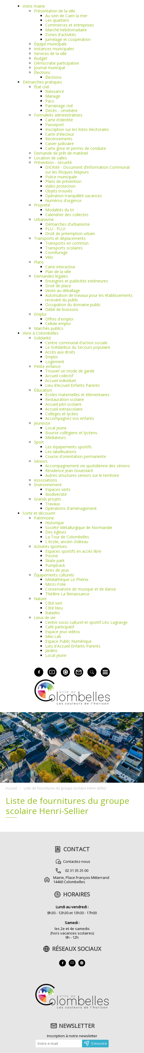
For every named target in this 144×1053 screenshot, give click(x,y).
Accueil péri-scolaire (63, 404)
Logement (54, 361)
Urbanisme (44, 219)
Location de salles (50, 158)
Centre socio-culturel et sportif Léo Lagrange (86, 622)
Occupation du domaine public (73, 304)
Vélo (49, 257)
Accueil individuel (60, 380)
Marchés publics (48, 328)
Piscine (51, 555)
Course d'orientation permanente (75, 456)
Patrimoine (44, 518)
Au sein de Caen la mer (66, 15)
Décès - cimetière (61, 110)
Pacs (49, 101)
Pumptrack (55, 565)
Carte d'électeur (59, 134)
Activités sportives (50, 546)
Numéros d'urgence (63, 200)
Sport (39, 442)
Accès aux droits (60, 352)
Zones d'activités (60, 34)
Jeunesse (42, 423)
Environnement (48, 484)
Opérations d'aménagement (71, 508)
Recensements (58, 138)
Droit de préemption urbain (70, 233)
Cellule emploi (58, 323)
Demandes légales (51, 276)
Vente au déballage (62, 290)
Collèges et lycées (61, 413)
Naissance (54, 91)
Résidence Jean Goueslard (69, 470)
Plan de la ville (58, 271)
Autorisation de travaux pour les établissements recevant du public (89, 298)
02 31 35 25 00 (76, 870)
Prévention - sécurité (53, 162)
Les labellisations (60, 451)
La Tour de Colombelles (67, 536)
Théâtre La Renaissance (67, 593)
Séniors (41, 461)
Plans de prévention (63, 181)
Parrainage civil (59, 105)
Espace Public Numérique (68, 641)
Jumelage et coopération (68, 39)
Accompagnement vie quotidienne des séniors (87, 465)
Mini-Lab (53, 636)
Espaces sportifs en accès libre (73, 551)
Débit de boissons (61, 309)
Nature (40, 598)
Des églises (55, 532)
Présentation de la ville (54, 11)
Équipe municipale (50, 44)
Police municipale (61, 176)
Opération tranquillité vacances (73, 195)
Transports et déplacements (60, 238)
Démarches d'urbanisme (67, 224)
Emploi (40, 314)
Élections (42, 72)
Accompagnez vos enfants (69, 418)
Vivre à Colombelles (41, 333)
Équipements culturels (54, 575)
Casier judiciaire (59, 143)
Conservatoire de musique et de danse (80, 589)
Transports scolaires (64, 248)
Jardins (51, 650)
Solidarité (42, 338)
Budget (40, 58)
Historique (54, 522)
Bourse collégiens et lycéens (71, 432)
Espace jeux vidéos (62, 631)
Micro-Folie (55, 584)
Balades (52, 612)
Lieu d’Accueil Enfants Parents (72, 385)
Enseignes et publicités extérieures (76, 281)
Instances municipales (54, 48)
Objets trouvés (58, 191)
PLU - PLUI (55, 228)
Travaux (52, 503)
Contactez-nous (76, 861)
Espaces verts (57, 489)
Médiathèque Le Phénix (66, 579)
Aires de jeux (57, 570)
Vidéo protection (60, 186)
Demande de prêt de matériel (61, 153)
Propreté (42, 205)
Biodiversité (56, 494)
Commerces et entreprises (69, 25)
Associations (45, 480)
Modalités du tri (59, 209)
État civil (41, 86)
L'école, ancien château (66, 541)
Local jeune (55, 428)
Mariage (52, 96)
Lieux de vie (44, 617)
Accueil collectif (59, 375)
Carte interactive (60, 266)
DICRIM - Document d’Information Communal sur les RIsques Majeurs (87, 169)
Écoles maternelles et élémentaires (77, 394)
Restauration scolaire (64, 399)
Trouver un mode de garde (69, 371)
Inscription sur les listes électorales (77, 129)
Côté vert (53, 603)
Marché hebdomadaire (66, 29)
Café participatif (59, 626)
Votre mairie (34, 6)
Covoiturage (56, 252)
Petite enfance (47, 366)
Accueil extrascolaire (64, 409)
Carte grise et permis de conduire (75, 148)
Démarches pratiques (42, 82)
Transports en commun (67, 243)
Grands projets (47, 499)
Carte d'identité (59, 119)
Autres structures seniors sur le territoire (82, 475)
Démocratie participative (56, 63)
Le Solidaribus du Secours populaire (77, 347)
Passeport (54, 124)
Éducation (43, 390)
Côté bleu (54, 608)
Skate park (55, 560)
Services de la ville (50, 53)
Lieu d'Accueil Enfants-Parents (72, 646)
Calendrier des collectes (67, 214)
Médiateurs (55, 437)
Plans (39, 262)
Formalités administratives (58, 115)
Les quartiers (57, 20)
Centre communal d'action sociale (76, 342)
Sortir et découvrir (39, 513)
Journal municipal (49, 67)
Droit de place (58, 285)
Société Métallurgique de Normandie (78, 527)
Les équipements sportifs (68, 446)
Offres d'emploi (59, 319)
